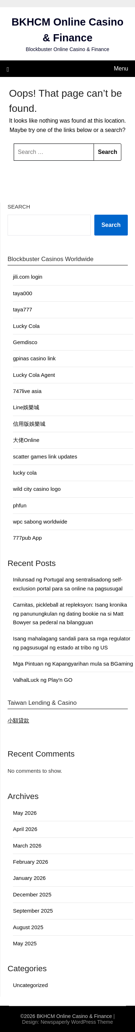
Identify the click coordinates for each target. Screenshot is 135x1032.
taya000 (22, 293)
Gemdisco (25, 342)
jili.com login (27, 277)
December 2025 (32, 894)
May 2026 (25, 813)
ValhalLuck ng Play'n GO (42, 680)
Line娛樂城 (26, 407)
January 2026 (29, 878)
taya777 (22, 309)
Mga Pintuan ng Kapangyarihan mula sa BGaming (73, 664)
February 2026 (30, 862)
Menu (121, 68)
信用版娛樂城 (29, 424)
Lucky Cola (26, 326)
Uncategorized (30, 985)
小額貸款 (18, 720)
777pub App (27, 538)
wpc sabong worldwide (40, 522)
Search (19, 207)
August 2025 (28, 927)
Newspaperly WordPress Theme (77, 1022)
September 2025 (33, 911)
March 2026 (27, 846)
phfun (20, 505)
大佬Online (26, 440)
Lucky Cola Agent (34, 375)
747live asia (27, 391)
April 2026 (25, 829)
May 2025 (25, 943)
